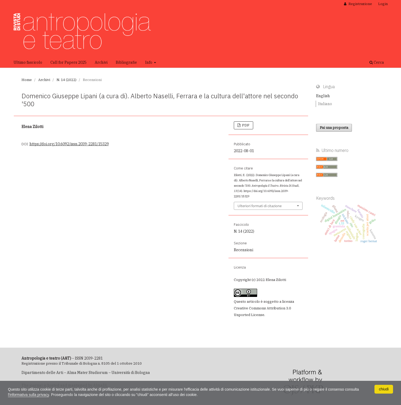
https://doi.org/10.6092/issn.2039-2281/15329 (69, 144)
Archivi (101, 62)
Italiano (325, 103)
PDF (245, 125)
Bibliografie (126, 62)
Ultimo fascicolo (28, 62)
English (323, 95)
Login (383, 4)
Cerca (376, 62)
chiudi (384, 389)
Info (149, 62)
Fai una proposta (334, 127)
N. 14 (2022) (66, 80)
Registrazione (360, 4)
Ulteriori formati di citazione (260, 205)
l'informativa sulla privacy (28, 395)
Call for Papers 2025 (68, 62)
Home (26, 80)
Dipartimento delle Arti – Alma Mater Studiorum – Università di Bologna (85, 372)
